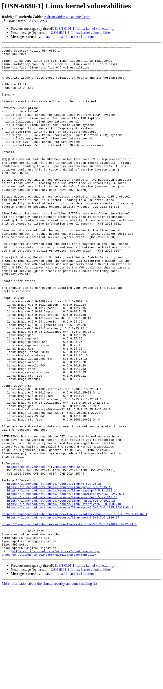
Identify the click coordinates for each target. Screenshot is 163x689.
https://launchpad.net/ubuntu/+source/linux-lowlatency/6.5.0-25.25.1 (65, 583)
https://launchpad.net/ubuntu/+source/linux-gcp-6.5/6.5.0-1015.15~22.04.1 (70, 599)
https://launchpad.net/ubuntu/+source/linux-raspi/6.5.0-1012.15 (61, 591)
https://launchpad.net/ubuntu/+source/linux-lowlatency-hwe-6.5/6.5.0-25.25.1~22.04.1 (74, 607)
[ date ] (47, 37)
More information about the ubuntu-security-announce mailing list (49, 685)
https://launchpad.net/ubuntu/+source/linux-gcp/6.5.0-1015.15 (59, 575)
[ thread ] (60, 37)
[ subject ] (75, 37)
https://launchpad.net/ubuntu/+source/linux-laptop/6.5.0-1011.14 (62, 579)
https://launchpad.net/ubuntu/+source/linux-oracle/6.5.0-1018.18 (62, 587)
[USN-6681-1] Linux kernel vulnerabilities (80, 32)
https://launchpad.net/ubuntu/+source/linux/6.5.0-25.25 (54, 571)
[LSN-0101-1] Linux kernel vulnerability (84, 28)
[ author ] (89, 37)
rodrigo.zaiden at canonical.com (67, 17)
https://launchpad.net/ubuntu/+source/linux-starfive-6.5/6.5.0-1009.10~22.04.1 (69, 620)
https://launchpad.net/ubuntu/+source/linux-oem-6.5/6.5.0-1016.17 (63, 611)
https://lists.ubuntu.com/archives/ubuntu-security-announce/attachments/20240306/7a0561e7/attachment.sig (51, 654)
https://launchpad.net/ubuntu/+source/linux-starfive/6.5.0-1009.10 (64, 595)
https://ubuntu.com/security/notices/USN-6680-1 (47, 551)
